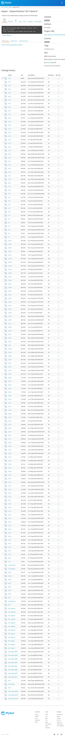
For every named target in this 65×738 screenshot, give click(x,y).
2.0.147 (10, 269)
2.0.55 (9, 424)
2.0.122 (10, 320)
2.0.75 (9, 406)
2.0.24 (9, 522)
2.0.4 (9, 561)
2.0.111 (9, 345)
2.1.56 (9, 107)
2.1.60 (9, 96)
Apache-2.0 (47, 41)
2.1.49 (9, 121)
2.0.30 (9, 504)
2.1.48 (9, 125)
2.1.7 (9, 222)
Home (2, 7)
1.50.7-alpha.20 (12, 612)
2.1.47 (9, 129)
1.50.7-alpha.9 (11, 633)
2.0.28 (9, 507)
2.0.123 (9, 316)
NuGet (47, 714)
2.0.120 (10, 327)
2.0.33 (9, 493)
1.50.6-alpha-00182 (12, 662)
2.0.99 (9, 359)
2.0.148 (10, 266)
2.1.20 (9, 190)
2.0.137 (9, 294)
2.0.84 (9, 392)
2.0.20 (9, 536)
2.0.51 (9, 439)
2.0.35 (9, 486)
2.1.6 (9, 226)
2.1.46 (9, 132)
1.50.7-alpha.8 (11, 637)
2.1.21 (9, 186)
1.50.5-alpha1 (11, 684)
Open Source (59, 722)
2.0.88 (9, 377)
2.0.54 (9, 428)
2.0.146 (10, 273)
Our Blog (58, 718)
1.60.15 (9, 590)
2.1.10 (9, 211)
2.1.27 (9, 175)
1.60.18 (9, 579)
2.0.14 (9, 554)
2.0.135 (9, 298)
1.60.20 (10, 576)
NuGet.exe (10, 21)
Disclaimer (7, 734)
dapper (10, 7)
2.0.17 (9, 543)
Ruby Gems (48, 727)
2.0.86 (9, 385)
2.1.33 (9, 161)
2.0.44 (9, 460)
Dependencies (14, 41)
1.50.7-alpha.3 (11, 648)
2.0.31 (9, 500)
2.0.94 (9, 370)
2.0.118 (9, 330)
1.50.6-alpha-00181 (12, 666)
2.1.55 (9, 111)
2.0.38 (9, 475)
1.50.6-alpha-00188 (12, 659)
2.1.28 (9, 172)
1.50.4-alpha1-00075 (13, 695)
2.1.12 (9, 204)
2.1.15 (9, 201)
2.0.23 (9, 525)
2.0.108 (10, 349)
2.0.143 (10, 276)
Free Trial (58, 720)
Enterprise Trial (60, 723)
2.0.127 (10, 309)
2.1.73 (9, 78)
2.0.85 (9, 388)
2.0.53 (9, 431)
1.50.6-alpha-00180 (12, 669)
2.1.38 (9, 147)
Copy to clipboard (6, 35)
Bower (47, 718)
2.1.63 (9, 92)
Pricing (36, 718)
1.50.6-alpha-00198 (12, 651)
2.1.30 (9, 165)
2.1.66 (9, 89)
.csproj (20, 21)
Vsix (46, 720)
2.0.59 (9, 417)
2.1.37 (9, 150)
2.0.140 (10, 287)
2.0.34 (9, 489)
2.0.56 (9, 421)
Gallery (6, 7)
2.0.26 (9, 514)
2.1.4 (9, 230)
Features (36, 714)
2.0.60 (9, 413)
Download (48, 62)
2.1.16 (9, 197)
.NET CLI (16, 21)
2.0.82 (9, 395)
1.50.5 (9, 680)
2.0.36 (9, 482)
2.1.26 (9, 179)
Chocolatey (30, 21)
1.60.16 (9, 587)
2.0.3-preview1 (11, 565)
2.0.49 (9, 446)
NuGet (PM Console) (4, 20)
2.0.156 (10, 244)
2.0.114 (9, 338)
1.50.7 (9, 605)
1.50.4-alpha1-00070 (13, 698)
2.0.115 (9, 334)
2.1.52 (9, 114)
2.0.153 (9, 251)
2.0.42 (9, 468)
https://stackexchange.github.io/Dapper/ (12, 45)
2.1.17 (9, 193)
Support (58, 716)
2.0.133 (9, 305)
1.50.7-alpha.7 (11, 641)
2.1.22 (9, 183)
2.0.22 (9, 529)
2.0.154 (10, 248)
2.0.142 (10, 280)
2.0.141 (9, 284)
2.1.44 (9, 139)
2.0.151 (9, 255)
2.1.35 (9, 157)
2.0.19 (9, 540)
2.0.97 (9, 363)
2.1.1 (9, 237)
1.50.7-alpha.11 (11, 626)
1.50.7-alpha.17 (11, 615)
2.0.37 (9, 478)
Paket (24, 21)
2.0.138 (9, 291)
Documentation (60, 714)
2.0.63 (9, 410)
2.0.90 (9, 374)
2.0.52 (9, 435)
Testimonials (37, 720)
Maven (47, 722)
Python (47, 725)
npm (46, 716)
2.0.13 (9, 558)
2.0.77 (9, 403)
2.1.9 (9, 215)
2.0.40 (9, 471)
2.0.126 (10, 312)
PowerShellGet (37, 21)
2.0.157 (10, 240)
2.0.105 (10, 352)
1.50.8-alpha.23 (11, 601)
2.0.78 (9, 399)
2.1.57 (9, 103)
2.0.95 (9, 367)
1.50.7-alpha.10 (11, 630)
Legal (2, 734)
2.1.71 (9, 82)
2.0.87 (9, 381)
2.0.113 (9, 341)
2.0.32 (9, 496)
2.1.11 (9, 208)
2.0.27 (9, 511)
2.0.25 (9, 518)
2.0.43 (9, 464)
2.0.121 (9, 323)
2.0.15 (9, 550)
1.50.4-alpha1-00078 (13, 691)
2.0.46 (9, 453)
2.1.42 (9, 143)
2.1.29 (9, 168)
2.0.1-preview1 (11, 568)
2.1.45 (9, 136)
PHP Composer (48, 723)
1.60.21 (9, 572)
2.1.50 (9, 118)
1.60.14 (9, 594)
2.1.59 (9, 100)
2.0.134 (10, 302)
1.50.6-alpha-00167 (12, 677)
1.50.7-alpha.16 (11, 619)
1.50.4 (9, 688)
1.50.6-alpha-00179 (12, 673)
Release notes (5, 41)
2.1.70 (9, 85)
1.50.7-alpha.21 (11, 608)
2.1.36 (9, 154)
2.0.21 (9, 532)
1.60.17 (9, 583)
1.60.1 (9, 597)
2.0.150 (10, 258)
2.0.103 (10, 356)
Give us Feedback (60, 725)
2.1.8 (9, 219)
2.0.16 (9, 547)
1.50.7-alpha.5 (11, 644)
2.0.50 (9, 442)
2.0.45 (9, 457)
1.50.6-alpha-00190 (12, 655)
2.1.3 (9, 233)
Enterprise (37, 716)
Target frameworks (23, 41)
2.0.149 (10, 262)
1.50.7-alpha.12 (11, 623)
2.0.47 (9, 449)
